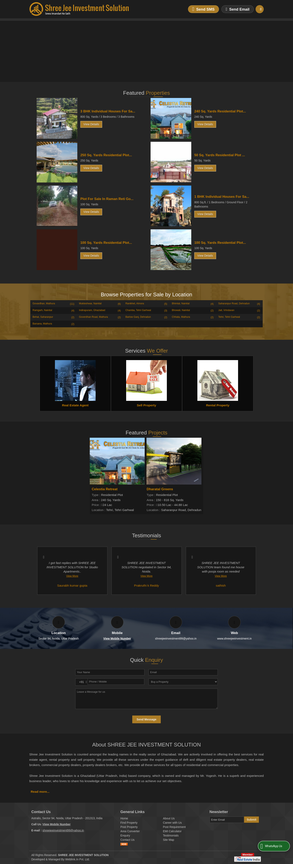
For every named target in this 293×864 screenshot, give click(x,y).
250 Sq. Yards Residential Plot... (106, 155)
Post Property (129, 827)
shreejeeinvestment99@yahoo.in (176, 638)
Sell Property (146, 405)
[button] (117, 638)
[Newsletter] (227, 820)
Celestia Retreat (105, 489)
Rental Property (218, 405)
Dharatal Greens (160, 489)
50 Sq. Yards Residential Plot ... (219, 155)
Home (124, 818)
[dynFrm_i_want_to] (183, 681)
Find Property (129, 822)
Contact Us (127, 839)
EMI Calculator (172, 831)
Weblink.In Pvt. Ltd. (77, 859)
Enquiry (125, 835)
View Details (91, 124)
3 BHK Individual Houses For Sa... (107, 111)
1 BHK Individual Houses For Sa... (221, 197)
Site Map (168, 839)
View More (72, 576)
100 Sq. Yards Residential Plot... (106, 243)
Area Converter (130, 831)
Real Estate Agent (75, 405)
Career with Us (172, 822)
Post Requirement (174, 827)
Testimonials (171, 835)
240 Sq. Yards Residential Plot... (220, 111)
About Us (169, 818)
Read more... (40, 791)
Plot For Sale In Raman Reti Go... (106, 199)
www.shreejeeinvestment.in (234, 638)
